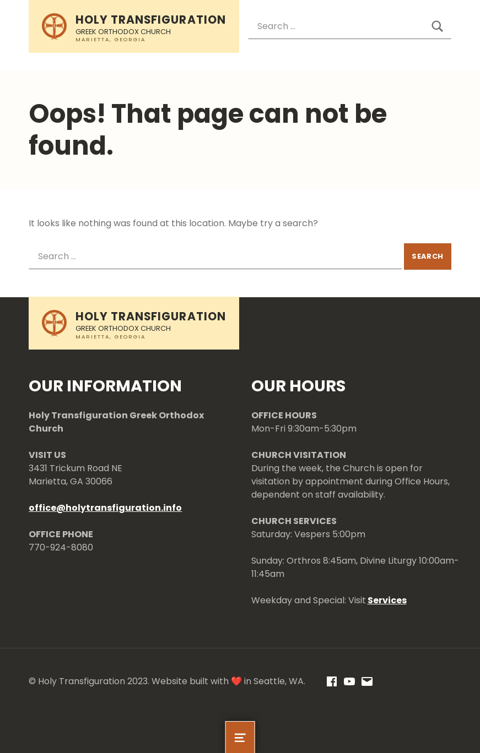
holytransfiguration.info (124, 507)
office (42, 507)
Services (387, 600)
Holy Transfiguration (150, 20)
